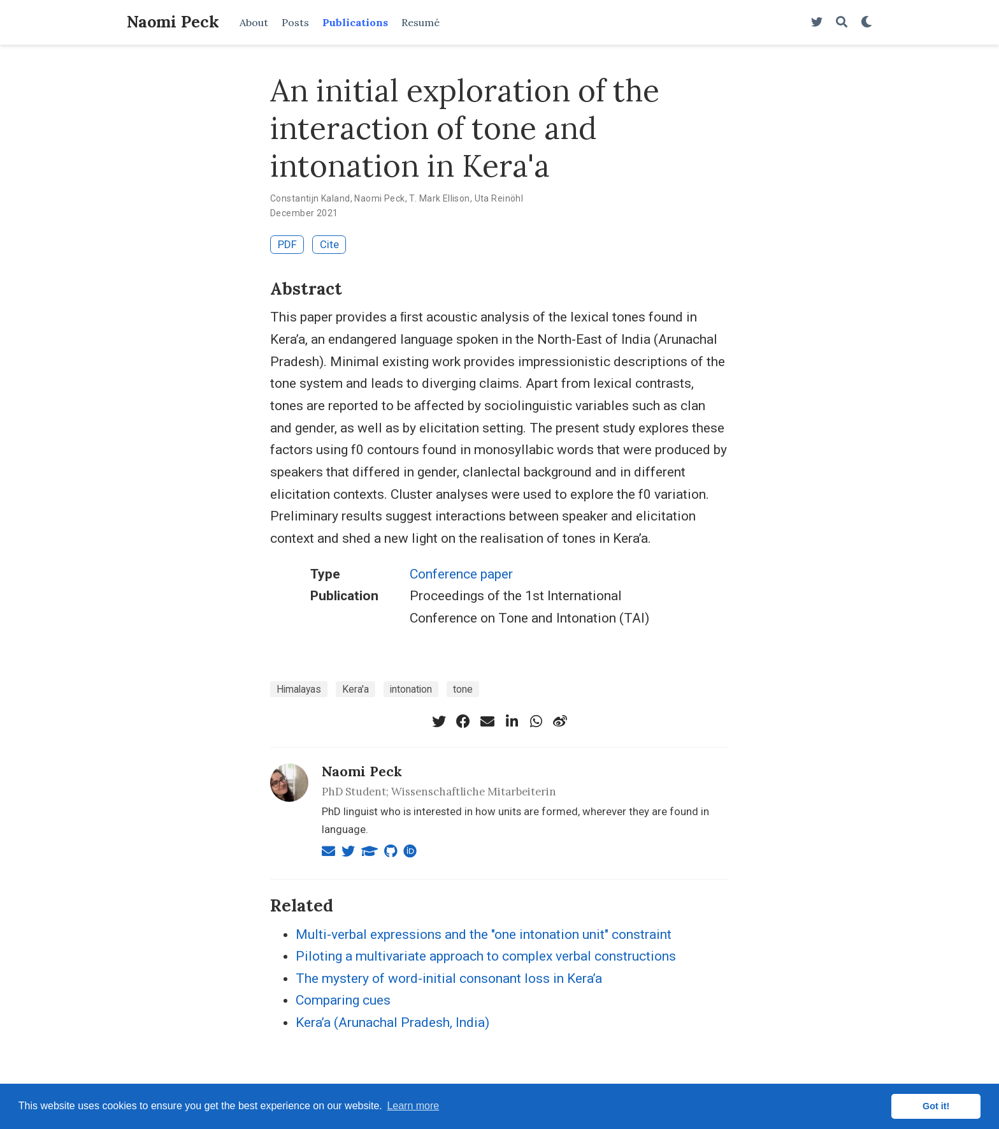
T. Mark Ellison (439, 198)
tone (463, 689)
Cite (329, 244)
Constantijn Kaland (310, 198)
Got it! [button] (936, 1106)
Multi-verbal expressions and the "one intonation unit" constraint (484, 934)
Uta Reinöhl (499, 198)
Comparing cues (343, 1000)
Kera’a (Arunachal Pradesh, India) (392, 1022)
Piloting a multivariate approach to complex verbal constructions (486, 956)
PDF (287, 244)
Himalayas (299, 689)
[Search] (841, 22)
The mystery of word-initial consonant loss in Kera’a (449, 978)
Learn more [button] (413, 1105)
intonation (411, 689)
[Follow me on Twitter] (817, 22)
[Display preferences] (866, 22)
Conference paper (461, 574)
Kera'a (355, 689)
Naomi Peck (173, 21)
